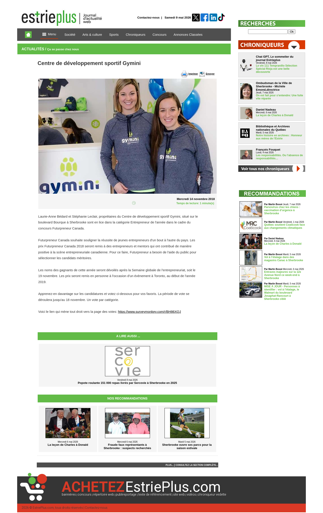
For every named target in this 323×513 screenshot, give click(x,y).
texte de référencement (154, 494)
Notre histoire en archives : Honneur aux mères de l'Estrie (279, 137)
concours (84, 494)
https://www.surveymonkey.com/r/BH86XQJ (149, 311)
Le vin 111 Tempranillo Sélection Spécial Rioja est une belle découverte (276, 69)
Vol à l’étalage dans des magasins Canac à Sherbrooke (283, 259)
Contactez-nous (148, 17)
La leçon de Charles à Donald (274, 115)
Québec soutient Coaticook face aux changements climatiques (284, 226)
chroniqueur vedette (212, 494)
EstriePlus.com (43, 507)
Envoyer (210, 74)
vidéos (191, 494)
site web (179, 494)
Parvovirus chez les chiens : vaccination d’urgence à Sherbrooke (282, 210)
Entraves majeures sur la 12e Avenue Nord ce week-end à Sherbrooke (282, 275)
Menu (49, 34)
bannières (69, 494)
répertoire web (103, 494)
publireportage (126, 494)
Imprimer (193, 74)
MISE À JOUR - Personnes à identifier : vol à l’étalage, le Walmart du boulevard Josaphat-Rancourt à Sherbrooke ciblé (282, 293)
